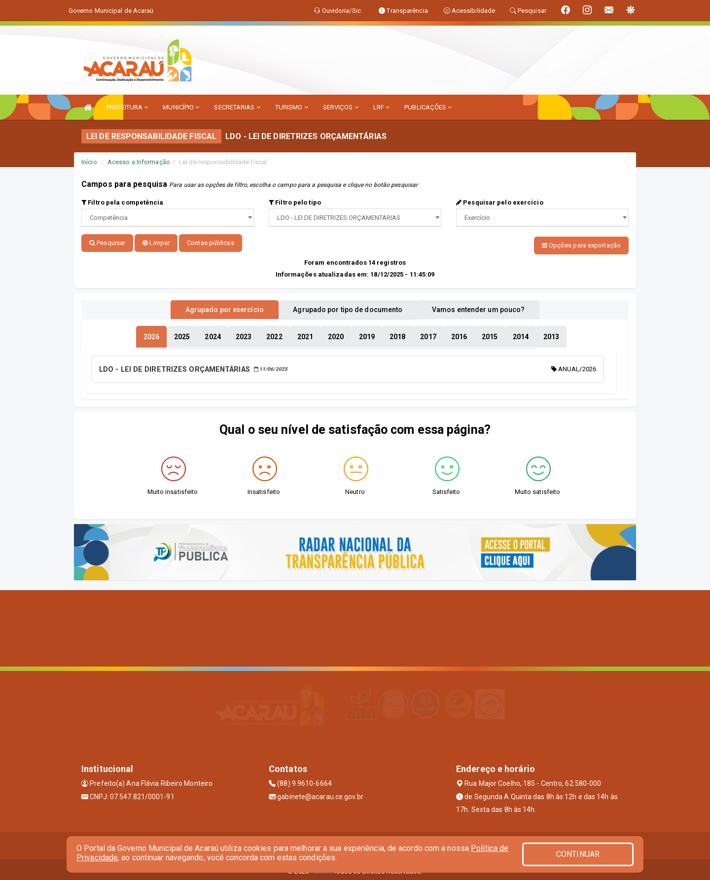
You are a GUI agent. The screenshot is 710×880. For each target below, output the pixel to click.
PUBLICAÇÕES (428, 107)
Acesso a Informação (138, 162)
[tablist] (151, 334)
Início (89, 162)
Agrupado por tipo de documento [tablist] (347, 307)
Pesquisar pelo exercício (499, 202)
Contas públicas (210, 242)
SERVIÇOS (340, 107)
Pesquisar (107, 242)
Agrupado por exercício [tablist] (212, 307)
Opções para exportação (581, 245)
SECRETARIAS (237, 107)
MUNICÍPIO (181, 107)
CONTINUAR (578, 854)
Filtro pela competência (122, 202)
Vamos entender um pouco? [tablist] (490, 307)
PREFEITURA (127, 107)
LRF (381, 107)
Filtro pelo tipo (295, 202)
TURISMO (291, 107)
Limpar (156, 242)
